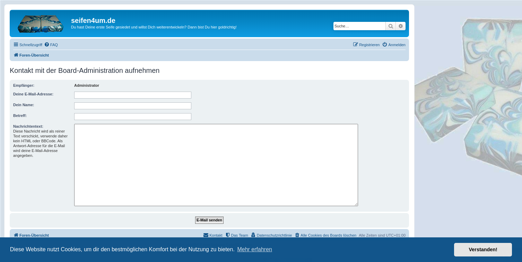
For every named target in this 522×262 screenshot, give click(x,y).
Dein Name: (23, 105)
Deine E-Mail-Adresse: (33, 94)
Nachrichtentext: (28, 126)
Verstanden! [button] (483, 249)
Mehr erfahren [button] (254, 249)
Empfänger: (23, 85)
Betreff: (20, 115)
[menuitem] (51, 45)
